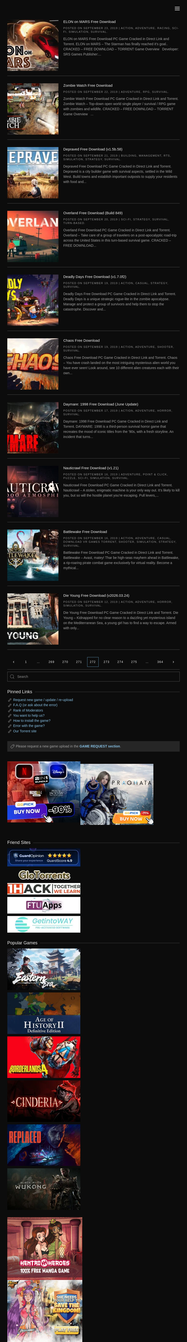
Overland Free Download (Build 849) (92, 213)
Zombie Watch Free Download (87, 85)
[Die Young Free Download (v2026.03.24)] (32, 619)
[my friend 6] (43, 905)
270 (65, 662)
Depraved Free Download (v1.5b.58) (92, 149)
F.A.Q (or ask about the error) (35, 705)
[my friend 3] (43, 889)
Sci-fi (126, 219)
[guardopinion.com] (43, 857)
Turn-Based (73, 223)
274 (120, 662)
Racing (163, 28)
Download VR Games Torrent (89, 541)
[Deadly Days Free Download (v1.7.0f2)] (32, 300)
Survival (98, 31)
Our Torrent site (25, 731)
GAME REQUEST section (99, 746)
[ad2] (41, 1248)
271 (79, 662)
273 (107, 662)
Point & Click (155, 474)
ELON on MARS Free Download (89, 22)
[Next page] (173, 662)
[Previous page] (14, 662)
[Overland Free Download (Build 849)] (32, 236)
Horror (164, 410)
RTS (167, 155)
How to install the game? (31, 721)
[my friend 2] (43, 874)
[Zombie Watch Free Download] (32, 109)
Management (150, 155)
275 (134, 662)
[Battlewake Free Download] (32, 555)
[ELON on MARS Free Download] (32, 45)
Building (129, 155)
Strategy (93, 159)
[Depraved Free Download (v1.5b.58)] (32, 172)
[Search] (93, 677)
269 (51, 662)
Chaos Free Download (81, 340)
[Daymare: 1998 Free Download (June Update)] (32, 427)
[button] (177, 8)
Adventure (145, 28)
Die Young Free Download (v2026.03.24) (96, 595)
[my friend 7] (43, 924)
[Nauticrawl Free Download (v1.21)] (32, 491)
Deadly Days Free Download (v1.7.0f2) (94, 277)
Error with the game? (29, 726)
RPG (146, 91)
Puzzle (69, 478)
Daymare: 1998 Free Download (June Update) (100, 404)
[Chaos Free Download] (32, 364)
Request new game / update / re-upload (43, 700)
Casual (141, 283)
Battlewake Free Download (85, 532)
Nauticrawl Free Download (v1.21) (91, 468)
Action (127, 28)
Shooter (165, 346)
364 (160, 662)
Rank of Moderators (28, 710)
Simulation (78, 31)
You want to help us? (29, 715)
